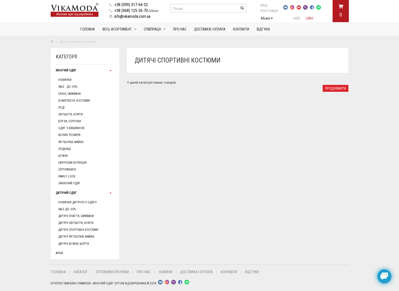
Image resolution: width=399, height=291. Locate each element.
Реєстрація (269, 11)
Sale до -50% (67, 86)
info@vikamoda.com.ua (132, 16)
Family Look (66, 176)
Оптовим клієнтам (112, 272)
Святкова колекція (72, 162)
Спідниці (64, 149)
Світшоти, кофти (70, 114)
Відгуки (263, 29)
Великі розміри (69, 135)
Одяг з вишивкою (71, 128)
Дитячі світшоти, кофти (75, 223)
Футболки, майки (70, 142)
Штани (63, 156)
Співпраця (152, 29)
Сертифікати (67, 169)
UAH (309, 18)
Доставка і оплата (209, 29)
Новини (165, 272)
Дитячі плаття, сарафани (76, 216)
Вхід (270, 5)
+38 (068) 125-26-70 (131, 10)
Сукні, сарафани (69, 94)
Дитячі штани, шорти (73, 244)
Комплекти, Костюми (74, 100)
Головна (87, 29)
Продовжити (335, 88)
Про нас (180, 29)
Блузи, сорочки (69, 121)
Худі (61, 107)
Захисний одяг (69, 183)
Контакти (241, 29)
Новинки (65, 80)
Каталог (81, 272)
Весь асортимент (117, 29)
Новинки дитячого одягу (77, 202)
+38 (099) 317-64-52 (131, 4)
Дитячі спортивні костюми (78, 230)
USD (296, 18)
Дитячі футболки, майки (76, 236)
